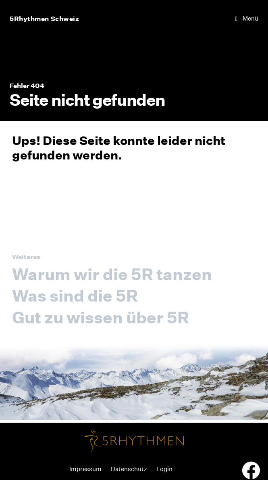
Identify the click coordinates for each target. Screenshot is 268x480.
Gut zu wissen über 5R (100, 317)
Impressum (85, 469)
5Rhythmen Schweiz (44, 19)
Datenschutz (129, 469)
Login (164, 469)
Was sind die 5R (75, 295)
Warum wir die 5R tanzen (112, 274)
